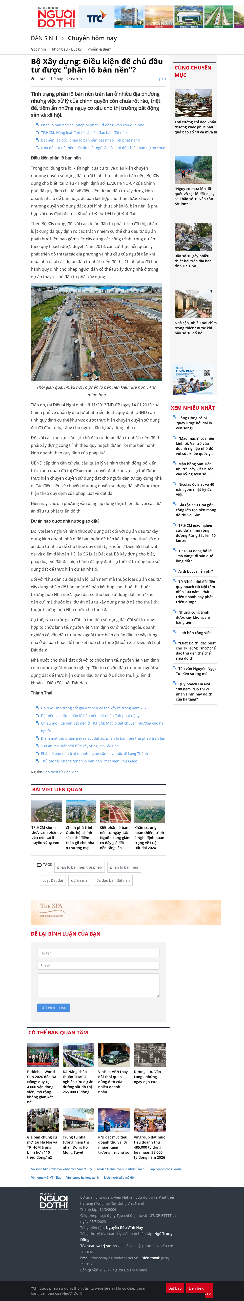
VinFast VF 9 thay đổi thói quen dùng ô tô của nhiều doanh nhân (113, 1081)
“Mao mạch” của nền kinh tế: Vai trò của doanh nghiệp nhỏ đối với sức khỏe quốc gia (195, 446)
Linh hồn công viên (195, 632)
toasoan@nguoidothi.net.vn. (115, 1258)
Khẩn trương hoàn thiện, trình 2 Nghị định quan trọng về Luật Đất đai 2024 (149, 837)
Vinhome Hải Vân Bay (46, 1177)
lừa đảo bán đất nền (112, 880)
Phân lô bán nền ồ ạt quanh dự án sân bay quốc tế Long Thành (94, 753)
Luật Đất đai (53, 880)
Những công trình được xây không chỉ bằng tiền (193, 617)
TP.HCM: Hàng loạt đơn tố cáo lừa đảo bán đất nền (84, 132)
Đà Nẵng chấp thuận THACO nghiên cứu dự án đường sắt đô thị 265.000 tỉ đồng (78, 1081)
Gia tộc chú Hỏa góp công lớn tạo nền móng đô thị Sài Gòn (196, 509)
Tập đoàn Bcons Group (165, 1169)
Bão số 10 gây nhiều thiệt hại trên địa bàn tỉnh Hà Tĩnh (193, 260)
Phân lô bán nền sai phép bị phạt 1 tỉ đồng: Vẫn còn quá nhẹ (92, 125)
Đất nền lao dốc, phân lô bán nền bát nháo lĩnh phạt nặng (90, 140)
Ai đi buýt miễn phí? (195, 571)
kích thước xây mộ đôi (119, 1177)
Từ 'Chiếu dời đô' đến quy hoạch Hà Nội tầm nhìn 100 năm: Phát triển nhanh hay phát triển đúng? (195, 591)
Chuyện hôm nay (91, 38)
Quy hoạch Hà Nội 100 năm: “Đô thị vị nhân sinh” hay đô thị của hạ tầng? (194, 692)
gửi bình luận (53, 1007)
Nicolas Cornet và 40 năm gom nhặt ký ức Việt (195, 489)
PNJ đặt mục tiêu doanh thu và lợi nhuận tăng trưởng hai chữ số (113, 1145)
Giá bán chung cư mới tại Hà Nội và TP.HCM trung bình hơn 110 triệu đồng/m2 (42, 1147)
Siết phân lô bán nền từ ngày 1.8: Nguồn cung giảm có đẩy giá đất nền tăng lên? (115, 837)
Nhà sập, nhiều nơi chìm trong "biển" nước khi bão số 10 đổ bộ (196, 327)
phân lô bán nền (124, 867)
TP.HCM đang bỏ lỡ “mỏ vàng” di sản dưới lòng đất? (195, 555)
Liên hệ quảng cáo (201, 1291)
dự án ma (79, 880)
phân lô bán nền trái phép (79, 867)
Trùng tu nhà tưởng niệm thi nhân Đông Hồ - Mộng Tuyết (76, 1145)
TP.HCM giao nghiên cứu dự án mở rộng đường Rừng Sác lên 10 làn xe (196, 533)
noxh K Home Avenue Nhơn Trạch (120, 1169)
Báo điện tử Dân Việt (60, 772)
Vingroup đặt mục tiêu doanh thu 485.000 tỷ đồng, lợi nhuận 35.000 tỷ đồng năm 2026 (149, 1147)
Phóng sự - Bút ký (67, 49)
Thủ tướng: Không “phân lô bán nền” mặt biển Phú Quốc (89, 761)
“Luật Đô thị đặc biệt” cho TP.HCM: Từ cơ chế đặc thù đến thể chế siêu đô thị (196, 651)
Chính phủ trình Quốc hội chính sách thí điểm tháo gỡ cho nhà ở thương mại (80, 837)
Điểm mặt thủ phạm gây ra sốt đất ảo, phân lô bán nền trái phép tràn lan (103, 738)
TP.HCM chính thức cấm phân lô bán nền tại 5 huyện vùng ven (46, 835)
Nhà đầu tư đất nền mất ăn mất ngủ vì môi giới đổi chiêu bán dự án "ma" (103, 147)
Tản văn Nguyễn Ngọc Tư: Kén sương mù (196, 671)
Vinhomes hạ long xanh (82, 1177)
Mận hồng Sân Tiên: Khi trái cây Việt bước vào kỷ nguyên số (194, 468)
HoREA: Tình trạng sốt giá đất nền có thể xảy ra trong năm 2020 (95, 708)
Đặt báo (174, 1288)
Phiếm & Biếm (99, 49)
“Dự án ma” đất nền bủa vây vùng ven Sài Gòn (80, 746)
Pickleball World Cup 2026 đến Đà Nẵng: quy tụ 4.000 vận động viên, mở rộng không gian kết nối (41, 1086)
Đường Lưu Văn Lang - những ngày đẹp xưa (147, 1076)
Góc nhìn (38, 49)
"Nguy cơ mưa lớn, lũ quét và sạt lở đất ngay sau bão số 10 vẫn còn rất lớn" (195, 196)
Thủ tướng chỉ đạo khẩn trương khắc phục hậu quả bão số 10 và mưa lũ (196, 127)
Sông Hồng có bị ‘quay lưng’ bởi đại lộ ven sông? (194, 422)
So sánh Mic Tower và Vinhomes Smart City (61, 1169)
